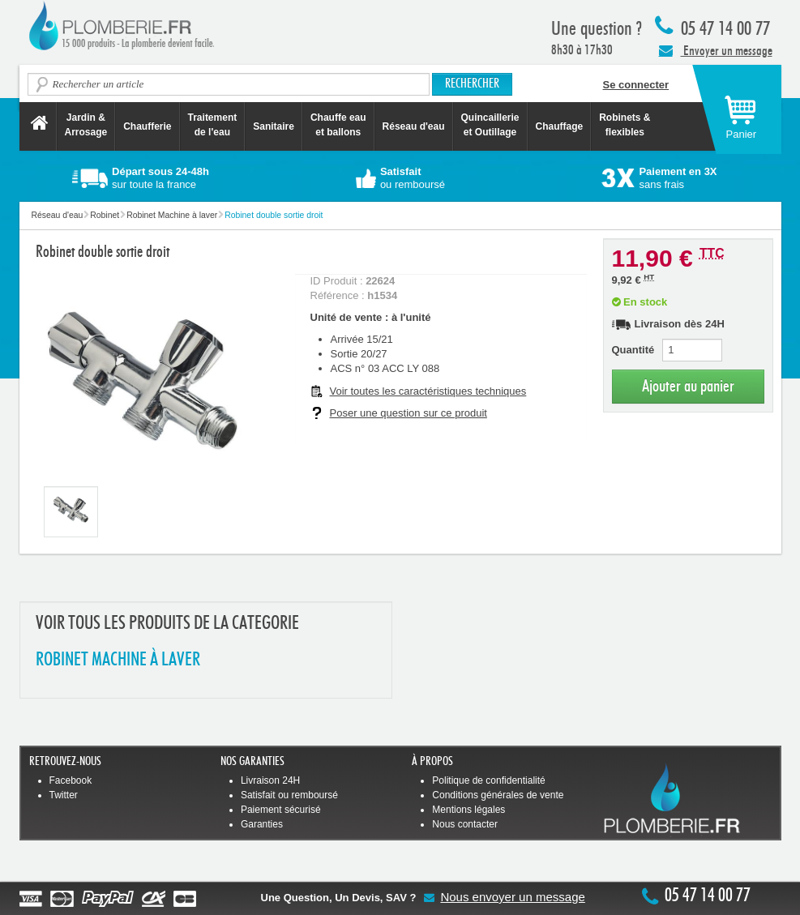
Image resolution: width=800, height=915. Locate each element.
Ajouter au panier (688, 386)
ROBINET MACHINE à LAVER (118, 660)
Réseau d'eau (414, 126)
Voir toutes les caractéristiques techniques (428, 391)
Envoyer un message (715, 50)
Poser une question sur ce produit (408, 413)
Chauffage (560, 126)
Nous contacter (465, 824)
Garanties (262, 824)
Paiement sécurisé (281, 809)
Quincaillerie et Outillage (490, 125)
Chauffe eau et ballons (338, 125)
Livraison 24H (270, 780)
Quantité (633, 350)
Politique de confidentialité (488, 780)
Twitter (63, 795)
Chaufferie (147, 126)
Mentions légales (468, 809)
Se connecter (636, 85)
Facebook (70, 780)
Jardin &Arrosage (86, 125)
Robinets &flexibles (624, 125)
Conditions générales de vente (497, 795)
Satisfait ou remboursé (289, 795)
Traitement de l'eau (212, 125)
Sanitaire (273, 126)
